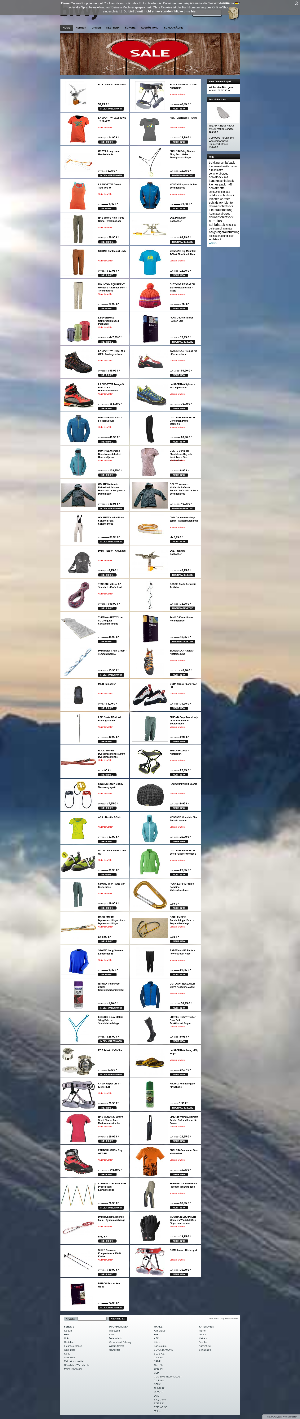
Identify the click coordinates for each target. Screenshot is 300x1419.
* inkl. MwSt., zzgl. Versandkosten (223, 1319)
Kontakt (68, 1330)
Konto (67, 1353)
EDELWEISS (160, 1407)
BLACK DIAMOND (163, 1350)
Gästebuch (69, 1342)
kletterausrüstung (220, 209)
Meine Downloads (73, 1369)
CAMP (157, 1361)
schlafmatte (217, 188)
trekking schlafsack (222, 162)
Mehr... (157, 1411)
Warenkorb (69, 1350)
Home (66, 27)
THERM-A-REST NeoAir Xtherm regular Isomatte (221, 129)
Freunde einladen (73, 1346)
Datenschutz (115, 1338)
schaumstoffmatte (219, 191)
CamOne (158, 1357)
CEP (156, 1373)
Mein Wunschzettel (73, 1361)
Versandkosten (290, 1417)
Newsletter (70, 1319)
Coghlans (159, 1380)
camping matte (223, 228)
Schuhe (130, 27)
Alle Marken (160, 1330)
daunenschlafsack (221, 217)
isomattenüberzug (219, 213)
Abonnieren (118, 1319)
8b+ (156, 1334)
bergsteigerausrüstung (224, 232)
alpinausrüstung (218, 235)
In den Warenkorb (111, 109)
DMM (157, 1396)
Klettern (113, 27)
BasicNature (160, 1346)
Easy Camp (160, 1399)
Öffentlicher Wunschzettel (77, 1365)
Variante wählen (177, 94)
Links (66, 1338)
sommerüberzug (218, 173)
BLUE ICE (159, 1353)
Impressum (114, 1330)
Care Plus (159, 1365)
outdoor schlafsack (221, 195)
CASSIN (158, 1369)
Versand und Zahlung (120, 1342)
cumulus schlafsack (217, 223)
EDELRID (159, 1403)
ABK (156, 1338)
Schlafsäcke (173, 27)
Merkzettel (69, 1357)
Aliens (157, 1342)
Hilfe (66, 1334)
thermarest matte (219, 166)
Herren (81, 27)
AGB (111, 1334)
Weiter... (213, 243)
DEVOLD (158, 1392)
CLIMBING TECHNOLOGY (168, 1376)
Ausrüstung (150, 27)
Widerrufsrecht (116, 1346)
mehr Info (179, 109)
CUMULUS (159, 1388)
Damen (96, 27)
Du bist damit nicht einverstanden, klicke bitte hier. (160, 11)
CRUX (157, 1384)
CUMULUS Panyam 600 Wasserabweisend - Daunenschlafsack (221, 142)
